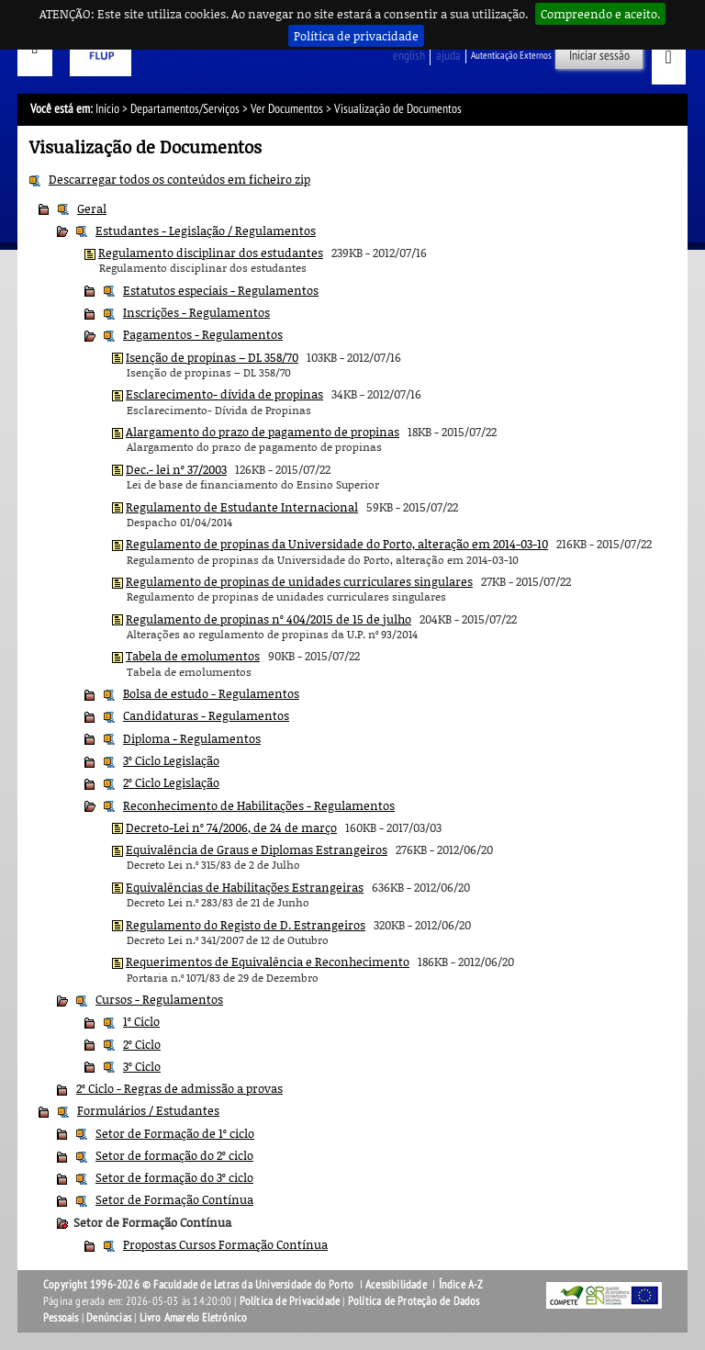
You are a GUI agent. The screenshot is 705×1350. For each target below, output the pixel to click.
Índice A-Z (461, 1284)
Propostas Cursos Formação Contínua (225, 1244)
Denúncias (108, 1318)
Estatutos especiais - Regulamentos (221, 290)
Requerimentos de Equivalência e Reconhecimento (267, 961)
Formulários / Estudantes (148, 1110)
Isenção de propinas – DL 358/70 (212, 357)
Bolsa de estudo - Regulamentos (211, 693)
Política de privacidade (356, 36)
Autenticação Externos (511, 56)
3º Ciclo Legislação (171, 760)
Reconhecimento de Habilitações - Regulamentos (259, 805)
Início (107, 109)
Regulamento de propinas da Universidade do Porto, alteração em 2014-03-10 (337, 543)
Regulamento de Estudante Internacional (242, 507)
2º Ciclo (142, 1044)
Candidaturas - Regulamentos (206, 715)
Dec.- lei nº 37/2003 (176, 469)
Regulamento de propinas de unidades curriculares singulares (299, 581)
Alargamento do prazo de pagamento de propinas (262, 431)
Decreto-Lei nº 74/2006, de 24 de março (231, 827)
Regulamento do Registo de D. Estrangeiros (245, 925)
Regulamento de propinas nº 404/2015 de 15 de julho (268, 619)
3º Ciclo (142, 1066)
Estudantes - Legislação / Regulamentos (205, 230)
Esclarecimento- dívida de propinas (224, 394)
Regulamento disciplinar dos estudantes (210, 252)
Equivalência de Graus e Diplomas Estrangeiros (256, 849)
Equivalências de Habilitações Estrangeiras (245, 887)
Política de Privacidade (290, 1301)
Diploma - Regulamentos (192, 738)
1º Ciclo (141, 1021)
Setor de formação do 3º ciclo (174, 1177)
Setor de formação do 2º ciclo (174, 1155)
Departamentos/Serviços (185, 109)
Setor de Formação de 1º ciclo (174, 1133)
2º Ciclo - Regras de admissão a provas (179, 1088)
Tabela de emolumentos (193, 655)
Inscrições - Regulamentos (196, 312)
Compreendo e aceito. (600, 14)
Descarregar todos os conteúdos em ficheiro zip (179, 179)
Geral (91, 208)
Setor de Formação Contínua (174, 1199)
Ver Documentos (287, 109)
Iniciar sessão (599, 55)
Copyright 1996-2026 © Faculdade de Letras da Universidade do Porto (199, 1284)
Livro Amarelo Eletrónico (194, 1318)
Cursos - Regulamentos (159, 999)
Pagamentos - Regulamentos (203, 334)
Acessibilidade (396, 1284)
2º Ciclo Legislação (171, 782)
